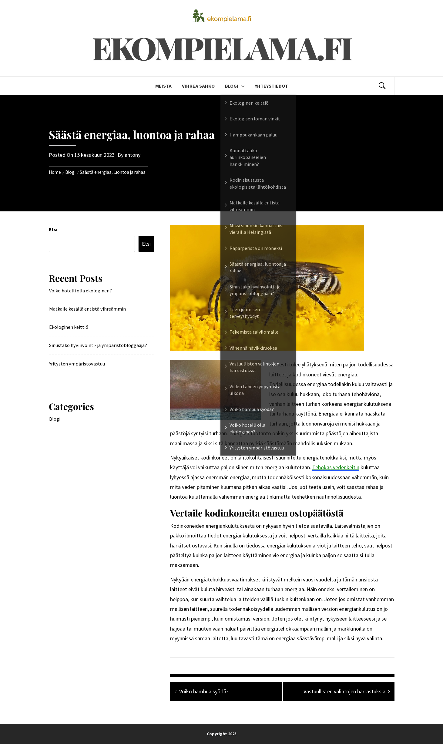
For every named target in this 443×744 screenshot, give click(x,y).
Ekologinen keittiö (68, 327)
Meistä (163, 86)
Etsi (53, 229)
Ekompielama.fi (221, 47)
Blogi (234, 86)
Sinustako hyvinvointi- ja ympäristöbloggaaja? (98, 345)
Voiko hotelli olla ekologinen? (80, 291)
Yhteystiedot (271, 86)
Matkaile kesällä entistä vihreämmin (87, 309)
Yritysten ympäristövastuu (77, 364)
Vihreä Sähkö (198, 86)
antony (132, 154)
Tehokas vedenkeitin (335, 467)
